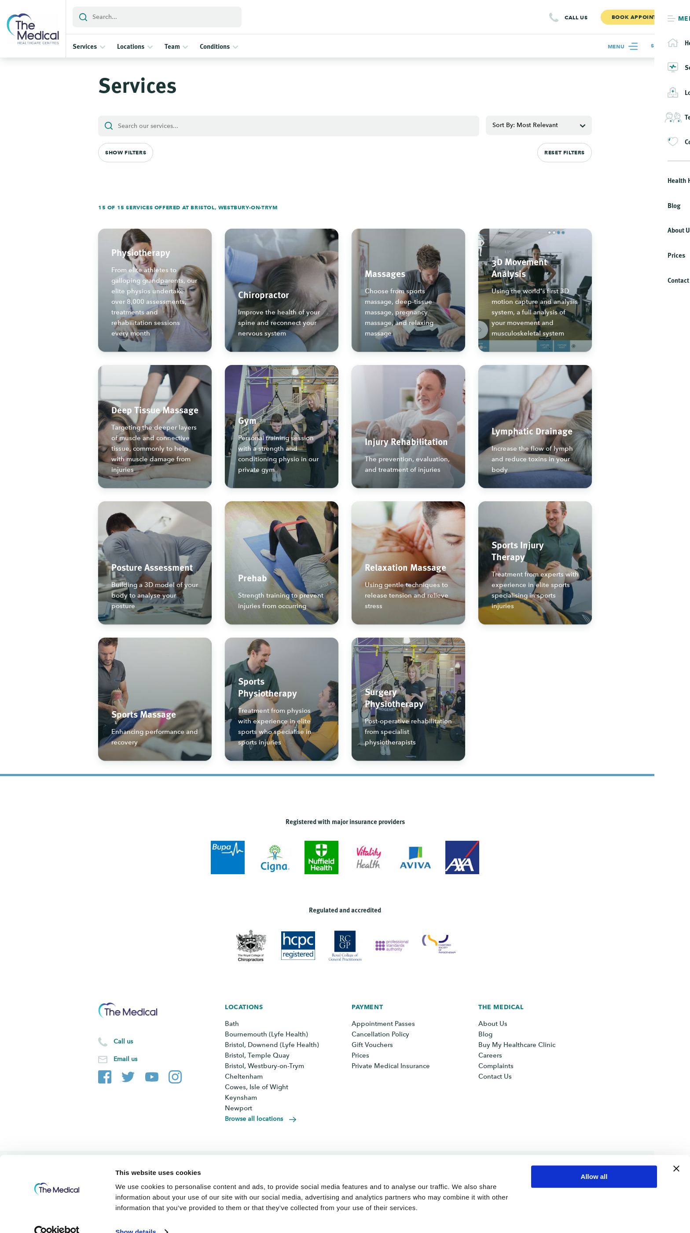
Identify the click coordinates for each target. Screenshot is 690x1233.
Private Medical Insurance (391, 1066)
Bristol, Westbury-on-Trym (264, 1066)
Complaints (496, 1066)
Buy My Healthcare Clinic (516, 1045)
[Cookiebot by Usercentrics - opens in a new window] (56, 1215)
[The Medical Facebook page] (104, 1075)
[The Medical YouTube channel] (151, 1075)
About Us (492, 1024)
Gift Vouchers (372, 1045)
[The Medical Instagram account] (175, 1075)
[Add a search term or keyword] (157, 17)
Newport (238, 1108)
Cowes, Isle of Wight (256, 1087)
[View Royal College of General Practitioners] (345, 946)
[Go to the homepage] (33, 29)
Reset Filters (564, 152)
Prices (360, 1055)
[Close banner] (676, 1152)
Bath (232, 1024)
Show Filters (125, 152)
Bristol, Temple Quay (257, 1055)
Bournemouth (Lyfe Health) (266, 1034)
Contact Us (495, 1076)
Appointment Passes (383, 1024)
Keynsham (241, 1098)
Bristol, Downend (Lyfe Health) (272, 1045)
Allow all (594, 1160)
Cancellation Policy (380, 1034)
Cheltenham (244, 1076)
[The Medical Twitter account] (128, 1075)
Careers (490, 1055)
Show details (135, 1215)
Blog (485, 1034)
